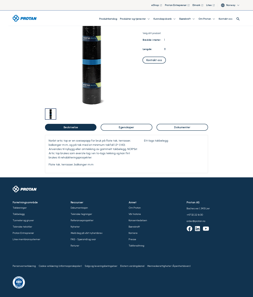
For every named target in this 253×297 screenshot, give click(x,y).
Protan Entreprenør (177, 5)
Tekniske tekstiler (22, 226)
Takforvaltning (136, 245)
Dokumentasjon (79, 207)
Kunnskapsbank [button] (165, 19)
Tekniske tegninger (81, 214)
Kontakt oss (225, 18)
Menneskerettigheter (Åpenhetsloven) (169, 266)
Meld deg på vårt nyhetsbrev (86, 233)
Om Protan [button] (207, 19)
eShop (156, 5)
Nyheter (75, 226)
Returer (75, 245)
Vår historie (135, 214)
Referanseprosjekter (82, 220)
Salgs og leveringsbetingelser (101, 266)
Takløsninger (20, 207)
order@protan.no (196, 221)
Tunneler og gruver (23, 220)
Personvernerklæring (24, 266)
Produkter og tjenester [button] (135, 19)
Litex (210, 5)
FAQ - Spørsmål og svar (83, 239)
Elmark (198, 5)
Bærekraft (134, 226)
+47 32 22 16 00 (195, 214)
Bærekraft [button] (187, 19)
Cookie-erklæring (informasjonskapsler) (60, 266)
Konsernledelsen (138, 220)
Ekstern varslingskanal (132, 266)
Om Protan (135, 207)
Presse (132, 239)
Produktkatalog (108, 18)
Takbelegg (19, 214)
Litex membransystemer (26, 239)
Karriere (133, 233)
